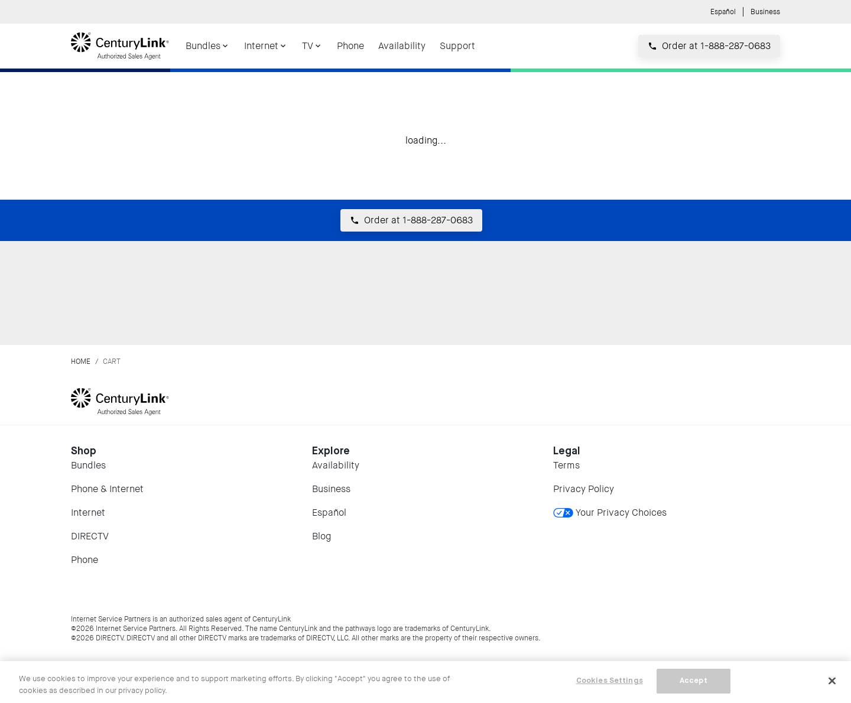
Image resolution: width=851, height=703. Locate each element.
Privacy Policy (583, 489)
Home (80, 361)
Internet (88, 512)
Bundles (88, 465)
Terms (566, 465)
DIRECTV (90, 536)
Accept (693, 681)
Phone (84, 560)
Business (765, 12)
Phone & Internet (107, 489)
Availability (335, 465)
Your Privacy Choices (610, 512)
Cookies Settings (609, 681)
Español (723, 12)
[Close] (832, 681)
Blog (321, 536)
